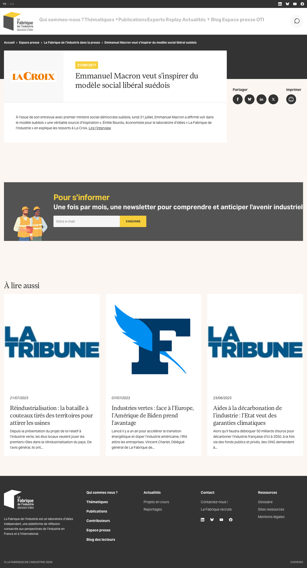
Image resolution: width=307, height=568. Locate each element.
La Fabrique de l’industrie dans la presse (72, 42)
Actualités (171, 21)
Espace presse (215, 21)
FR (4, 4)
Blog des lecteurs (100, 539)
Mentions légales (271, 517)
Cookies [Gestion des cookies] (296, 562)
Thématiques (87, 21)
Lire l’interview (100, 128)
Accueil (9, 42)
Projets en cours (156, 502)
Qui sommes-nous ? (57, 21)
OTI (234, 21)
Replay (153, 21)
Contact (207, 492)
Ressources (267, 492)
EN (12, 4)
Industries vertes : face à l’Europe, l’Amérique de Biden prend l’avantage (153, 415)
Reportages (153, 509)
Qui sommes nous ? (102, 492)
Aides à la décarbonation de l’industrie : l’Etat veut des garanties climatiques (247, 415)
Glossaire (265, 502)
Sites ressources (271, 509)
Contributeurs (98, 520)
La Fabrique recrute (216, 509)
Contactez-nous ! (214, 502)
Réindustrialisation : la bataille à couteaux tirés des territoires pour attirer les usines (51, 415)
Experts (136, 21)
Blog (195, 21)
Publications (115, 21)
